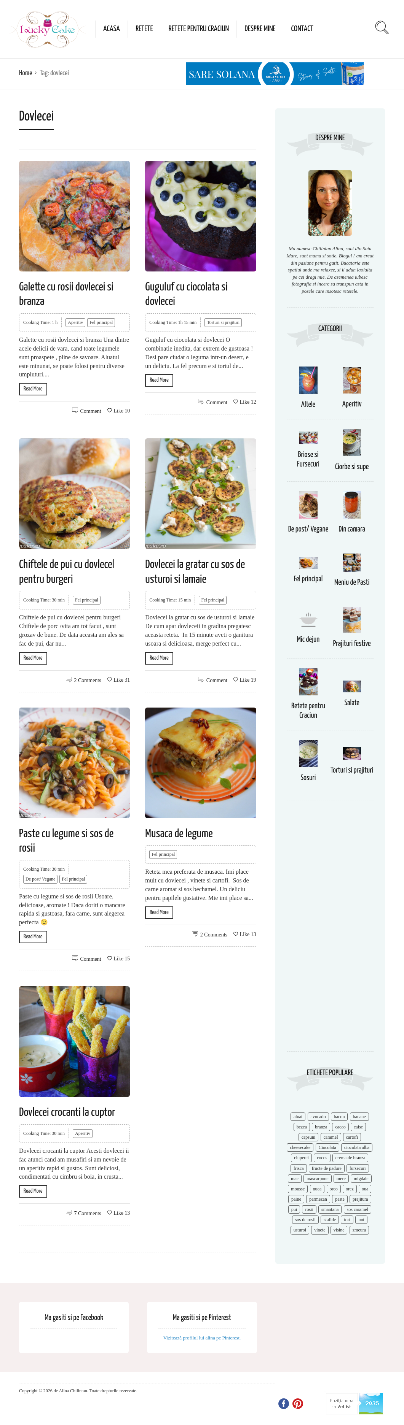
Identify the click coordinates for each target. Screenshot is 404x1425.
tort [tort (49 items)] (347, 1219)
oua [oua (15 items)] (365, 1189)
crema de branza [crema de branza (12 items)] (350, 1157)
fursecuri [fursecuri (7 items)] (358, 1168)
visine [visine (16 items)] (339, 1230)
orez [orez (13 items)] (350, 1189)
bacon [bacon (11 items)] (339, 1116)
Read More (33, 389)
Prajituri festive (352, 643)
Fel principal (101, 322)
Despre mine (259, 29)
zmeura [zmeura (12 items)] (359, 1230)
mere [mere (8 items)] (341, 1178)
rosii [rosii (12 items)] (309, 1209)
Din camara (352, 529)
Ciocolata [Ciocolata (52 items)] (327, 1147)
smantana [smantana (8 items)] (330, 1209)
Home (25, 73)
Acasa (111, 29)
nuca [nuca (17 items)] (317, 1189)
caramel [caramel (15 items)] (331, 1137)
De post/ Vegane (40, 879)
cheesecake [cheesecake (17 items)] (300, 1147)
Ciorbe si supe (352, 467)
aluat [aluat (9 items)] (298, 1116)
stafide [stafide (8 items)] (330, 1219)
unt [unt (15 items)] (361, 1219)
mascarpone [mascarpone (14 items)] (317, 1178)
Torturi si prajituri (223, 322)
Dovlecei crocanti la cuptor (67, 1112)
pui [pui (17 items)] (294, 1209)
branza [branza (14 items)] (321, 1127)
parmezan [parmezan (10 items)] (318, 1199)
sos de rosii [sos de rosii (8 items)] (305, 1219)
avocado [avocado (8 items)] (318, 1116)
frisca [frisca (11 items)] (299, 1168)
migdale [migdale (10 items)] (361, 1178)
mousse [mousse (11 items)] (298, 1189)
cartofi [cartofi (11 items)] (352, 1137)
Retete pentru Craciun (199, 29)
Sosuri (308, 778)
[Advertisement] (330, 930)
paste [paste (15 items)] (340, 1199)
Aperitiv (75, 322)
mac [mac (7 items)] (295, 1178)
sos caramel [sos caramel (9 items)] (357, 1209)
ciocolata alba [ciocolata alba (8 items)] (356, 1147)
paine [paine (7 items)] (296, 1199)
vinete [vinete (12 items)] (319, 1230)
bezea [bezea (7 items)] (302, 1127)
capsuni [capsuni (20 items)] (309, 1137)
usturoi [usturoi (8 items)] (300, 1230)
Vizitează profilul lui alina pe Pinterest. (202, 1338)
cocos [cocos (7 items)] (322, 1157)
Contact (302, 29)
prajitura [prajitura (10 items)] (360, 1199)
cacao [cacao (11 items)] (340, 1127)
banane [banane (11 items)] (359, 1116)
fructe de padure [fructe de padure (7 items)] (327, 1168)
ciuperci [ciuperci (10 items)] (301, 1157)
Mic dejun (308, 639)
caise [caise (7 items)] (358, 1127)
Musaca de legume (179, 833)
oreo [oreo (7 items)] (334, 1189)
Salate (352, 703)
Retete (144, 29)
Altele (308, 404)
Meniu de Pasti (352, 582)
